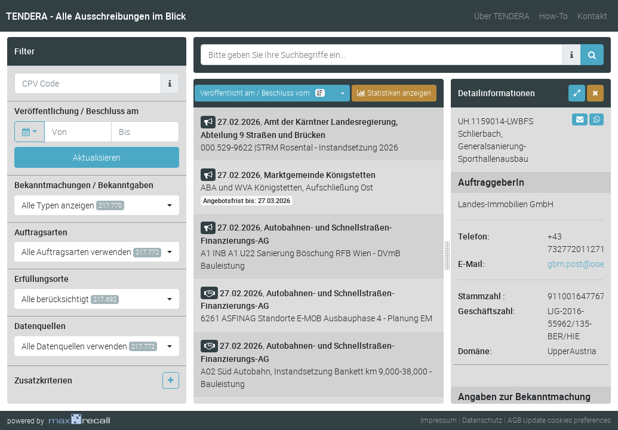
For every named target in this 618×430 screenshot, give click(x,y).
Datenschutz (482, 420)
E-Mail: (471, 263)
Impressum (438, 420)
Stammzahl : (481, 296)
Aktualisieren (97, 157)
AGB (514, 420)
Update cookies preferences (567, 420)
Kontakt (592, 16)
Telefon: (474, 236)
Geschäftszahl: (486, 311)
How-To (553, 16)
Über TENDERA (502, 16)
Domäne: (475, 351)
